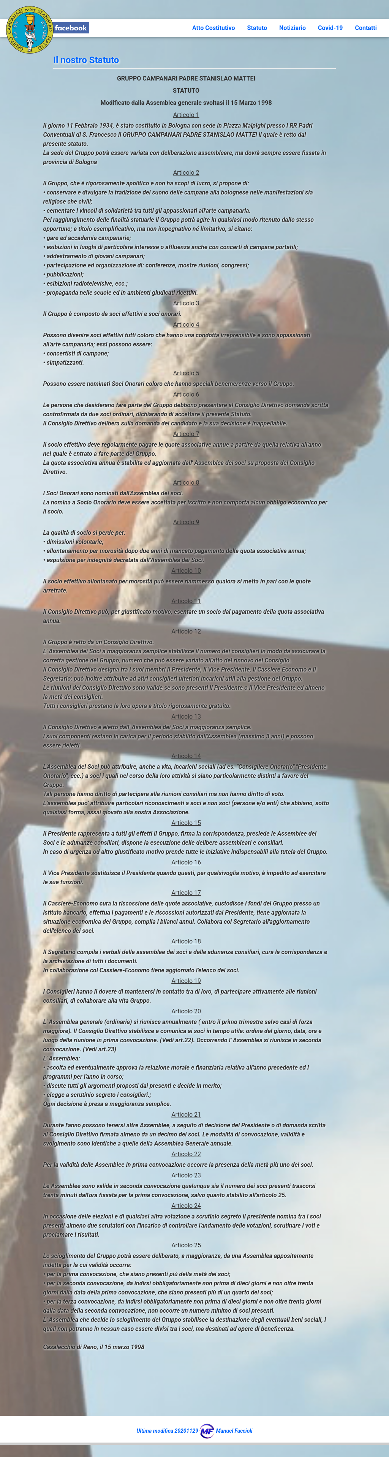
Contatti (366, 28)
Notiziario (292, 28)
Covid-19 (330, 28)
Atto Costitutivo (213, 28)
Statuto (257, 28)
